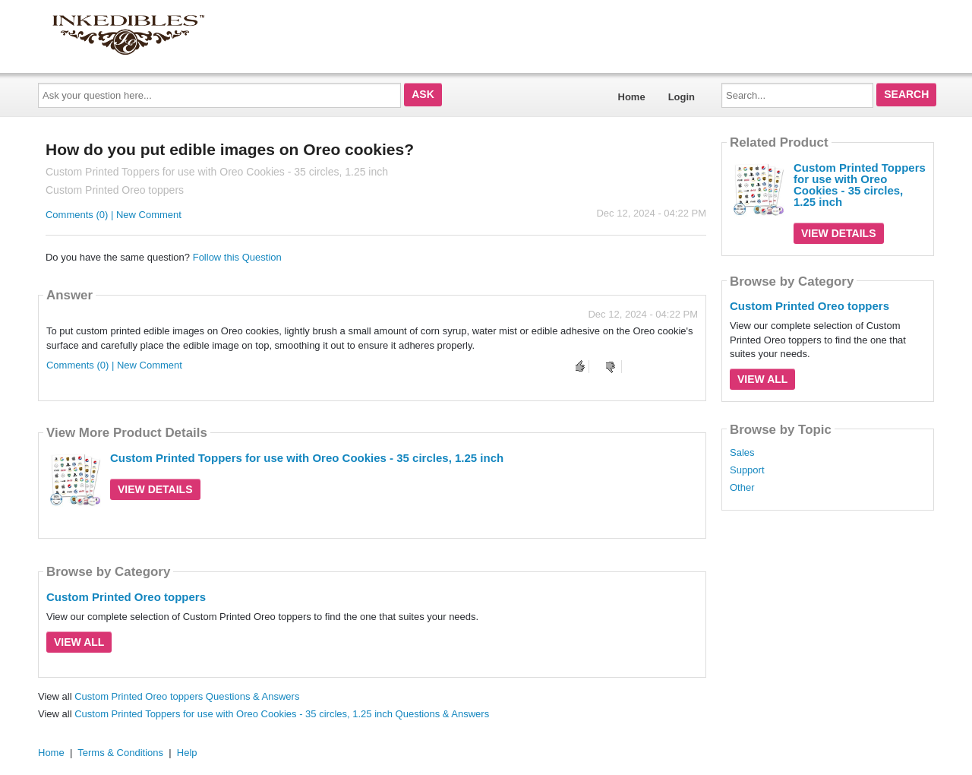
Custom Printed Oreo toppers (126, 596)
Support (747, 470)
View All (79, 642)
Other (742, 487)
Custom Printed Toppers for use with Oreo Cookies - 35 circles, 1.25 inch (306, 457)
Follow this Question (237, 257)
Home (631, 97)
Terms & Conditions (120, 752)
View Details (155, 489)
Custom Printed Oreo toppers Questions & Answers (186, 696)
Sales (742, 453)
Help (187, 752)
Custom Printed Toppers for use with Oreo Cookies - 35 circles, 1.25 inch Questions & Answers (281, 714)
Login (681, 97)
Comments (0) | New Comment (113, 214)
